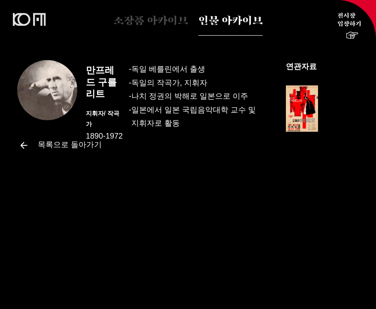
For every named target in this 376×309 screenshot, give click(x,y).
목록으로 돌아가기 (59, 145)
